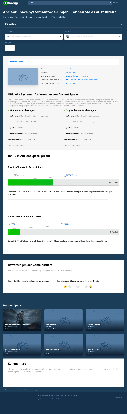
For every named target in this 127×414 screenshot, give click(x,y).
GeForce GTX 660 (71, 176)
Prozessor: (8, 31)
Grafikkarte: (68, 31)
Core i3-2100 (13, 225)
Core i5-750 (65, 225)
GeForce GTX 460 (19, 176)
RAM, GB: (8, 43)
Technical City (10, 3)
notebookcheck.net (56, 399)
